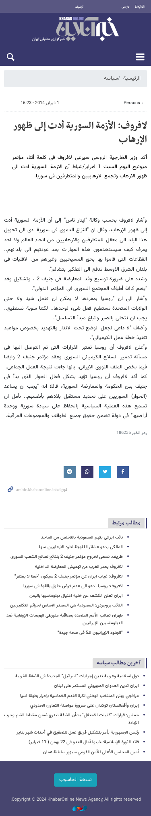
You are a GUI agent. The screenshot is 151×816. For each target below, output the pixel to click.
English (140, 6)
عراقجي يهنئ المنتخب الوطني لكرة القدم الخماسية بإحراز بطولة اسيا (79, 696)
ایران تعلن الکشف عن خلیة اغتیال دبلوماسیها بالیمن (76, 595)
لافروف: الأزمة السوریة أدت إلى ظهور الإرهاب (80, 133)
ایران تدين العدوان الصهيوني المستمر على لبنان (96, 685)
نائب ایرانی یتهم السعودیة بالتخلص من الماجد (82, 537)
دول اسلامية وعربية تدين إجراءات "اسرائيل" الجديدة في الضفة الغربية (77, 676)
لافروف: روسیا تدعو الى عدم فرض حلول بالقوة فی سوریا (73, 586)
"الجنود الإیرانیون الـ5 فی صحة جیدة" (90, 632)
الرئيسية (132, 78)
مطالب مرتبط (126, 523)
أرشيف (79, 6)
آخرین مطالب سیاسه (119, 663)
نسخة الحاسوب (75, 780)
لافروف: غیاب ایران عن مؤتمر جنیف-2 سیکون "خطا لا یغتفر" (68, 576)
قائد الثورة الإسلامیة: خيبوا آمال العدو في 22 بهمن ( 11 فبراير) (84, 742)
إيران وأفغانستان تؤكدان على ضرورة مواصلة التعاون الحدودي (84, 705)
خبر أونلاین (75, 30)
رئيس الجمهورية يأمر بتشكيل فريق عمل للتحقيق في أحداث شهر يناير (78, 732)
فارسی (126, 6)
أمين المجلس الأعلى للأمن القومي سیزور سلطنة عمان (91, 752)
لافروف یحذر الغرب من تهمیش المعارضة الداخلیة (79, 566)
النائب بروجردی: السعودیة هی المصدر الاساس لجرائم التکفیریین (66, 605)
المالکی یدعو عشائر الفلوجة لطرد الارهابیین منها (81, 547)
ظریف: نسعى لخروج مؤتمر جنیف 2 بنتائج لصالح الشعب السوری (66, 556)
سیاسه (111, 78)
